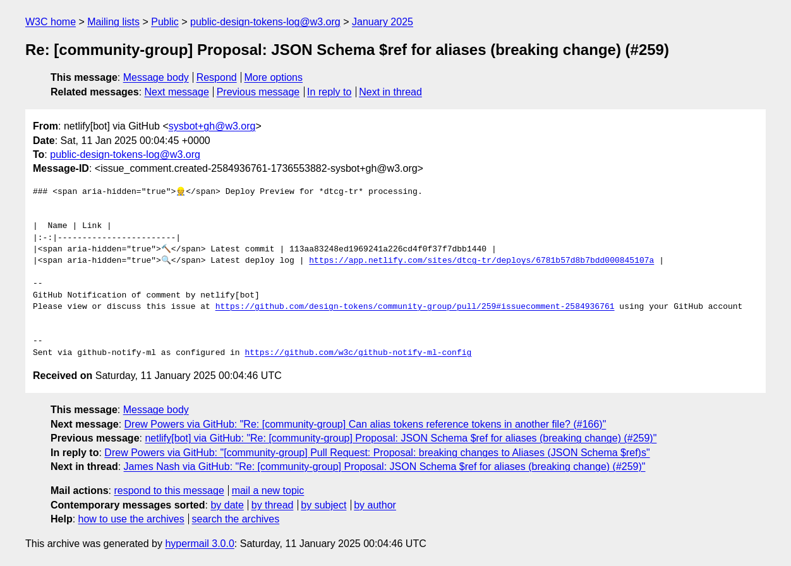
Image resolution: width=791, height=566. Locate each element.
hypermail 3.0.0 (199, 543)
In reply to (329, 92)
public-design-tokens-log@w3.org (265, 21)
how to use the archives (131, 519)
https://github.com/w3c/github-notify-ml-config (358, 353)
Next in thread (390, 92)
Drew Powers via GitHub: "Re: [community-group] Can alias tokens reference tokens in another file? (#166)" (365, 424)
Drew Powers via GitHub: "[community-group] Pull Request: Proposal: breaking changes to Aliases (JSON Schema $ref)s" (376, 452)
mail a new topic (268, 490)
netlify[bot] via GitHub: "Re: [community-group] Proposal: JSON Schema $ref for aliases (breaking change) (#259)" (400, 438)
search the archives (236, 519)
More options (274, 77)
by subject (323, 505)
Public (165, 21)
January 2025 (382, 21)
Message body (156, 77)
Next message (177, 92)
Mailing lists (113, 21)
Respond (216, 77)
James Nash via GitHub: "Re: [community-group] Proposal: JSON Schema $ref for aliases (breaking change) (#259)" (385, 466)
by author (375, 505)
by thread (272, 505)
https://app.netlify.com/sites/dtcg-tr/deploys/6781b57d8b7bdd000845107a (481, 261)
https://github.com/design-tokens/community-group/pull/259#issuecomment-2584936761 (415, 307)
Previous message (258, 92)
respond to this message (169, 490)
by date (226, 505)
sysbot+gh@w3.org (212, 126)
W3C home (50, 21)
